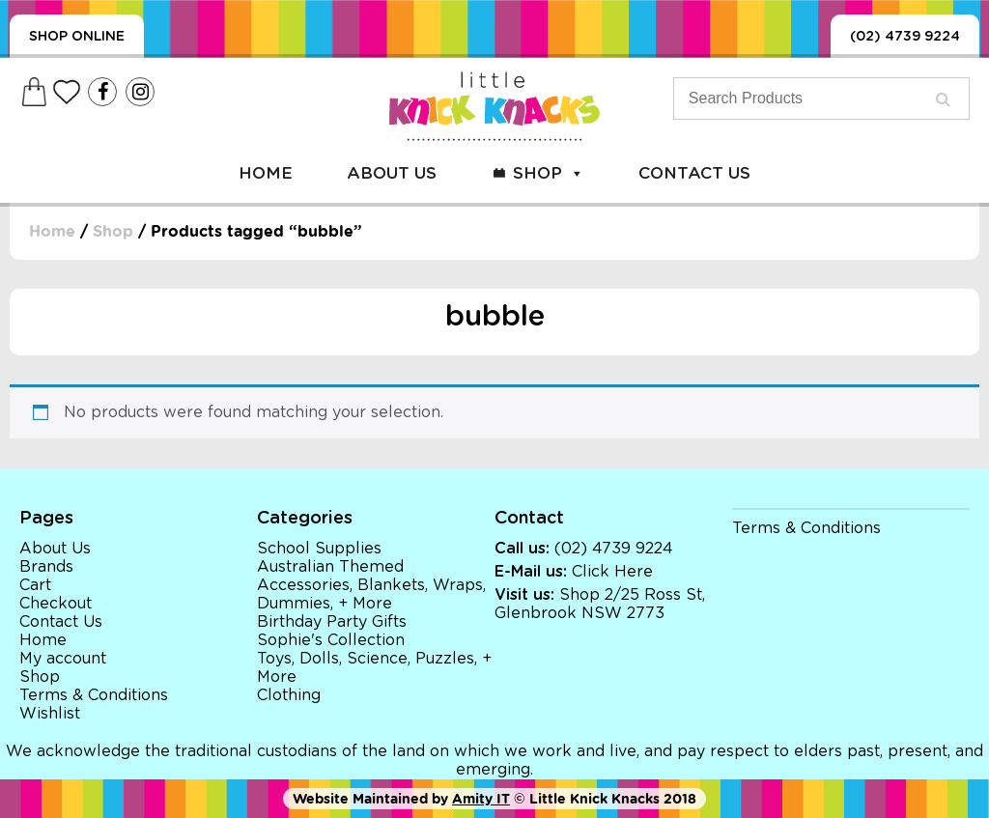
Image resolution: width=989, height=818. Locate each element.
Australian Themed (330, 567)
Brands (46, 567)
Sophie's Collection (331, 640)
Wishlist (49, 713)
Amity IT (481, 798)
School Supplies (319, 548)
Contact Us (694, 173)
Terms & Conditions (93, 695)
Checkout (55, 603)
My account (62, 658)
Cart (35, 585)
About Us (392, 173)
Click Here (612, 571)
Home (266, 173)
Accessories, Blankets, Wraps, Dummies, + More (371, 594)
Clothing (289, 695)
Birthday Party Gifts (332, 622)
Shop (548, 173)
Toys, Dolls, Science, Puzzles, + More (374, 668)
